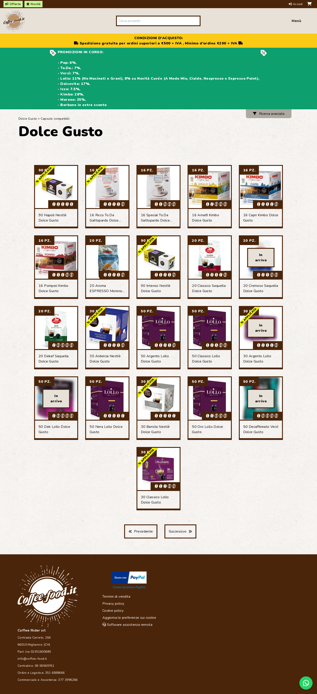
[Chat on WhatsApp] (306, 683)
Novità (33, 4)
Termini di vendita (116, 596)
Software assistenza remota (127, 624)
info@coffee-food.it (32, 659)
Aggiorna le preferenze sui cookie (129, 617)
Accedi (296, 4)
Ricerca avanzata (268, 113)
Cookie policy (112, 610)
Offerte (13, 4)
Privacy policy (113, 603)
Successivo (180, 531)
